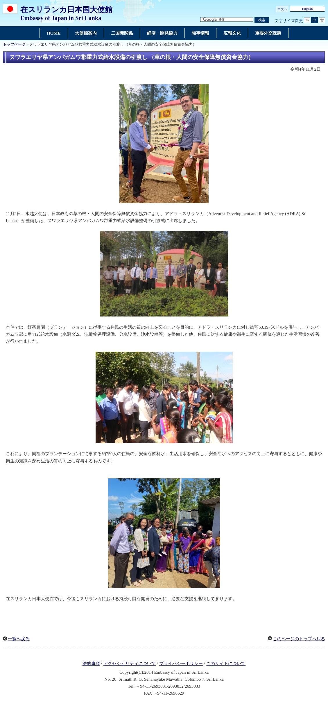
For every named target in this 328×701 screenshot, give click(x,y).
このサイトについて (225, 663)
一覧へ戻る (19, 638)
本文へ (282, 9)
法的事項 (91, 663)
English (307, 8)
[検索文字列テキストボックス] (226, 19)
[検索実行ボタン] (261, 20)
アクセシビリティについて (129, 663)
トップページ (14, 44)
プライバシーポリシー (181, 663)
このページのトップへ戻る (299, 638)
